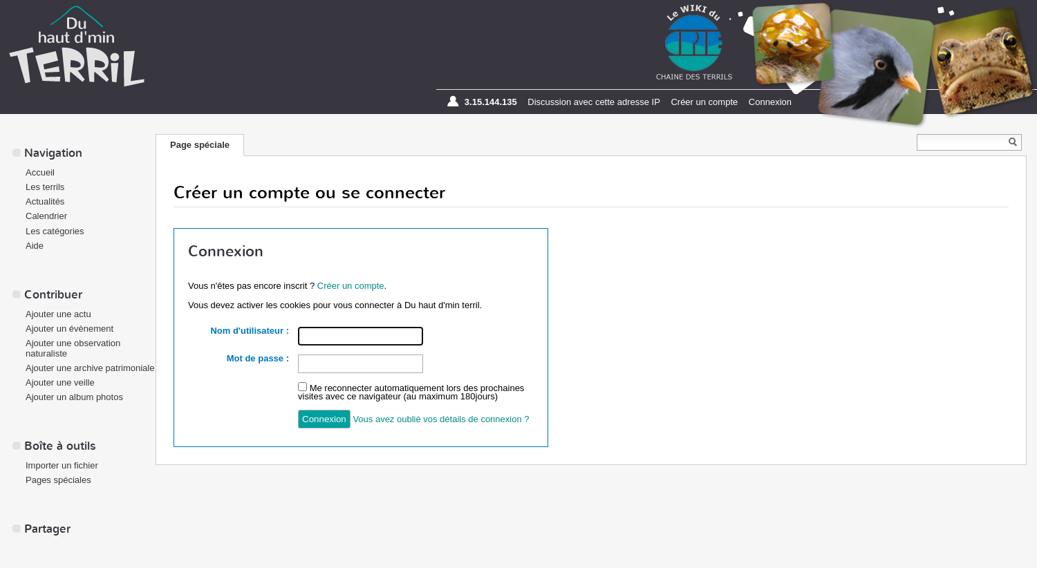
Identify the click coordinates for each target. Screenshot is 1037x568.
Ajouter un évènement (69, 328)
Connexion (770, 102)
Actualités (45, 201)
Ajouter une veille (60, 382)
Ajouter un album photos (74, 397)
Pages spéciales (58, 480)
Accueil (40, 172)
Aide (35, 245)
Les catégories (55, 231)
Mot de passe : (258, 358)
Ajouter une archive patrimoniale (90, 368)
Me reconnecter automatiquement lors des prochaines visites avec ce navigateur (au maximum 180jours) (411, 392)
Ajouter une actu (58, 314)
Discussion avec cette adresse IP (593, 102)
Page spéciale (200, 145)
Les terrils (45, 187)
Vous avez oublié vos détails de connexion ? (441, 419)
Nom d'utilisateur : (249, 330)
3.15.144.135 (491, 102)
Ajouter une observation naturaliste (73, 348)
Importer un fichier (62, 465)
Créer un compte (704, 102)
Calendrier (46, 216)
